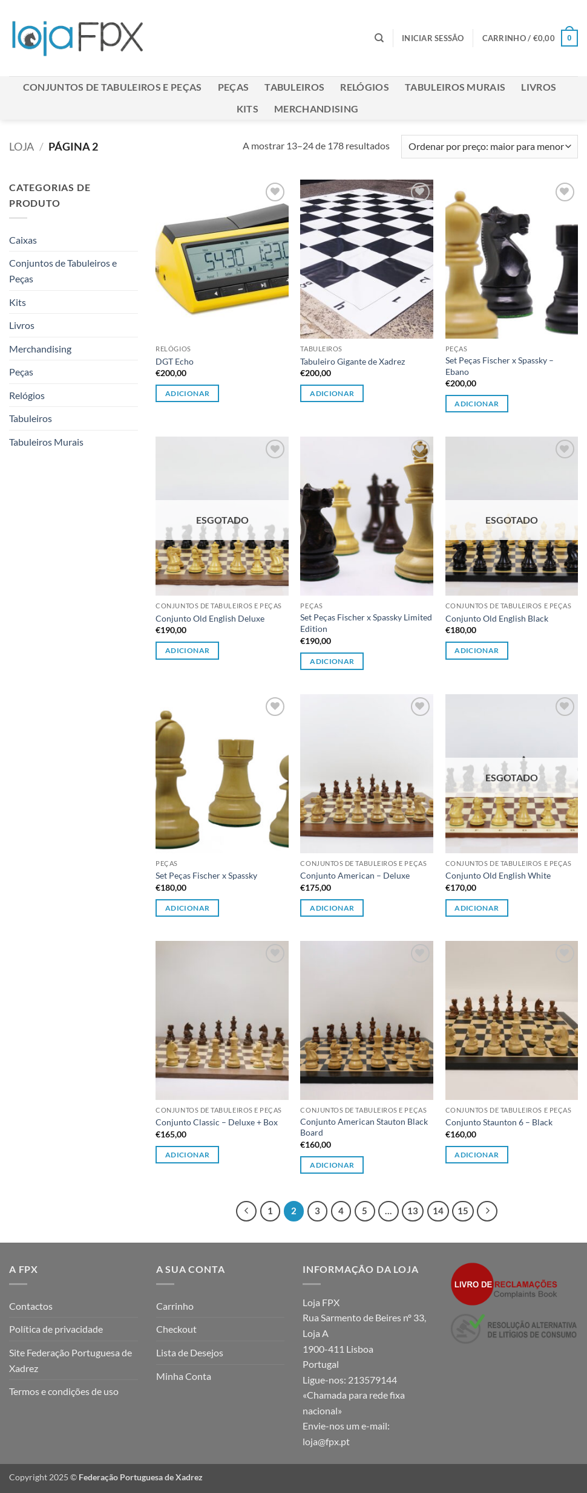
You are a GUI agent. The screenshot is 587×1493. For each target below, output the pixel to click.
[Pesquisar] (379, 38)
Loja (21, 146)
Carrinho (175, 1306)
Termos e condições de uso (64, 1391)
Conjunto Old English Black (496, 618)
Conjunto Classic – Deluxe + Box (217, 1122)
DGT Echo (175, 361)
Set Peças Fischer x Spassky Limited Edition (366, 623)
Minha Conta (183, 1376)
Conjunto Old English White (498, 875)
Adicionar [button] (187, 393)
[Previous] (246, 1211)
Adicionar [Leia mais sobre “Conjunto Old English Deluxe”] (187, 650)
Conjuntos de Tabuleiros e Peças (112, 87)
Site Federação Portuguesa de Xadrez (70, 1360)
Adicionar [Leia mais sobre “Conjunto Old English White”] (476, 908)
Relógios (364, 87)
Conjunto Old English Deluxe (210, 618)
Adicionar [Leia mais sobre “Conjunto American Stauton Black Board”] (332, 1165)
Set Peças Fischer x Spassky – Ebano (499, 366)
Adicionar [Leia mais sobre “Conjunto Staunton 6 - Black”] (476, 1155)
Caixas (23, 240)
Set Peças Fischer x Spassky (206, 875)
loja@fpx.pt (326, 1441)
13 (412, 1210)
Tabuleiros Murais (455, 87)
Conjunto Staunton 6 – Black (499, 1122)
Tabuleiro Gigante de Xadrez (352, 361)
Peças (233, 87)
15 (462, 1210)
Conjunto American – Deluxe (355, 875)
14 (438, 1210)
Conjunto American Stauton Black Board (364, 1127)
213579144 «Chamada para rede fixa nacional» (354, 1395)
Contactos (31, 1306)
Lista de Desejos (189, 1352)
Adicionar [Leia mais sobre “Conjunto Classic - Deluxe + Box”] (187, 1155)
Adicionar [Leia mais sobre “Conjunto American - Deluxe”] (332, 908)
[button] (433, 38)
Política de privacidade (56, 1329)
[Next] (487, 1211)
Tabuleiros (294, 87)
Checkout (176, 1329)
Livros (538, 87)
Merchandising (316, 108)
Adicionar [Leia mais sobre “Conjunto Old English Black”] (476, 650)
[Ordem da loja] (489, 146)
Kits (247, 108)
